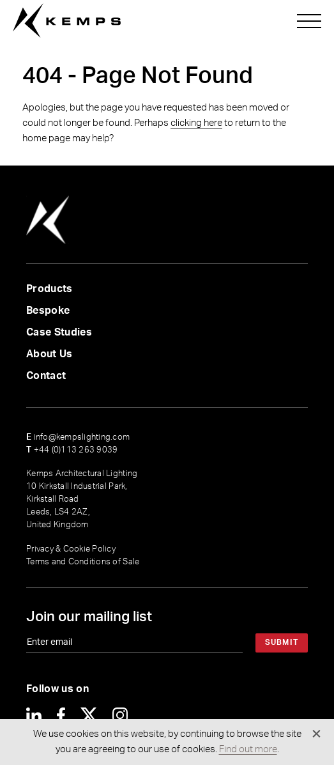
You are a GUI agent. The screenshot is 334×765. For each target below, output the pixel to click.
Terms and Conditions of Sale (82, 562)
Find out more (248, 749)
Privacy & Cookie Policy (71, 549)
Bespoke (48, 310)
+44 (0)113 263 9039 (72, 450)
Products (49, 289)
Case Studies (59, 332)
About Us (49, 354)
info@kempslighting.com (78, 437)
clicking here (196, 123)
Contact (46, 376)
